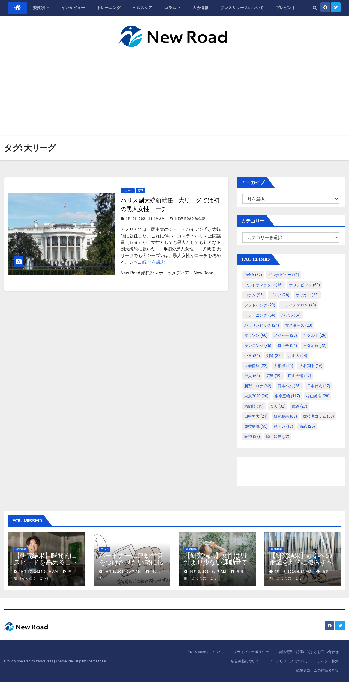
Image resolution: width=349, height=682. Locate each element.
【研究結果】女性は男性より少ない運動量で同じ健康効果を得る (216, 562)
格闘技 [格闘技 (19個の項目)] (254, 406)
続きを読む (154, 262)
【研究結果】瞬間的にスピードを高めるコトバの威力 (46, 562)
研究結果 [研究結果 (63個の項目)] (285, 416)
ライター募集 (328, 661)
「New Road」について (205, 652)
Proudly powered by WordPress (29, 661)
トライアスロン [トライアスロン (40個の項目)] (298, 305)
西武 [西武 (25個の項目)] (307, 426)
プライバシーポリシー (251, 652)
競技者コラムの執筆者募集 (317, 670)
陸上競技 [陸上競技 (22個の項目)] (277, 436)
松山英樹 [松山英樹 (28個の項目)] (317, 396)
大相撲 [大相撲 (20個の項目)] (283, 366)
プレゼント (286, 7)
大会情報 (200, 7)
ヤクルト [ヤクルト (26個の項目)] (314, 335)
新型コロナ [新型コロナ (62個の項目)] (257, 386)
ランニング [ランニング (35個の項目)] (257, 345)
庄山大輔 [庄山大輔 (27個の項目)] (299, 376)
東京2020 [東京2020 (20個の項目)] (256, 396)
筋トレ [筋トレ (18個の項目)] (283, 426)
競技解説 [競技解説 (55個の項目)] (255, 426)
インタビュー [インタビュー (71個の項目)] (283, 275)
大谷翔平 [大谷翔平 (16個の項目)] (311, 366)
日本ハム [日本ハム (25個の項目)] (289, 386)
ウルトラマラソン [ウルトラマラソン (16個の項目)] (263, 285)
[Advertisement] (174, 88)
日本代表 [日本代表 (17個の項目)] (318, 386)
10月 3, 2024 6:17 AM (207, 572)
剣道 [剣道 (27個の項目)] (274, 355)
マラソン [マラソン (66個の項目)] (255, 335)
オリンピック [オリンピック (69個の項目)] (304, 285)
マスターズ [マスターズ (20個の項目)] (298, 325)
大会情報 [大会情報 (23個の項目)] (255, 366)
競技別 (41, 7)
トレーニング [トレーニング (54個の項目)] (259, 315)
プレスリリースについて (242, 7)
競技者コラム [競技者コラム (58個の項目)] (318, 416)
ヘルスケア (142, 7)
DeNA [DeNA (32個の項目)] (253, 275)
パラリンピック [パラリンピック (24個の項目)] (261, 325)
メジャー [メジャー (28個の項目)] (285, 335)
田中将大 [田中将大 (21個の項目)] (255, 416)
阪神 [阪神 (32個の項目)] (252, 436)
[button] (315, 8)
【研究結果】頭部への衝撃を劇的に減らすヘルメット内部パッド (301, 562)
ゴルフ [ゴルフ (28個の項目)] (279, 295)
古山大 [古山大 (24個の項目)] (297, 355)
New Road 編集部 (188, 219)
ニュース (127, 190)
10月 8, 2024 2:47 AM (122, 572)
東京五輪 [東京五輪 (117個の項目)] (287, 396)
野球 (140, 190)
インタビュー (73, 7)
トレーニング (109, 7)
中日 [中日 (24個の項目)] (252, 355)
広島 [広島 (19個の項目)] (274, 376)
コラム (172, 7)
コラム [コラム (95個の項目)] (254, 295)
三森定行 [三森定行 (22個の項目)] (314, 345)
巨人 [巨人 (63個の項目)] (252, 376)
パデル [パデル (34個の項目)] (291, 315)
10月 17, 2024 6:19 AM (38, 572)
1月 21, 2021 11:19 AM (145, 219)
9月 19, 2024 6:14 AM (292, 572)
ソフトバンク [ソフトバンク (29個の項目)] (259, 305)
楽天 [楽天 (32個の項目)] (277, 406)
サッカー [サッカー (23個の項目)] (307, 295)
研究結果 (20, 549)
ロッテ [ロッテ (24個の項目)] (287, 345)
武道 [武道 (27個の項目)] (299, 406)
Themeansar (96, 661)
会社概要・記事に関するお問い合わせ (308, 652)
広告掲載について (245, 661)
